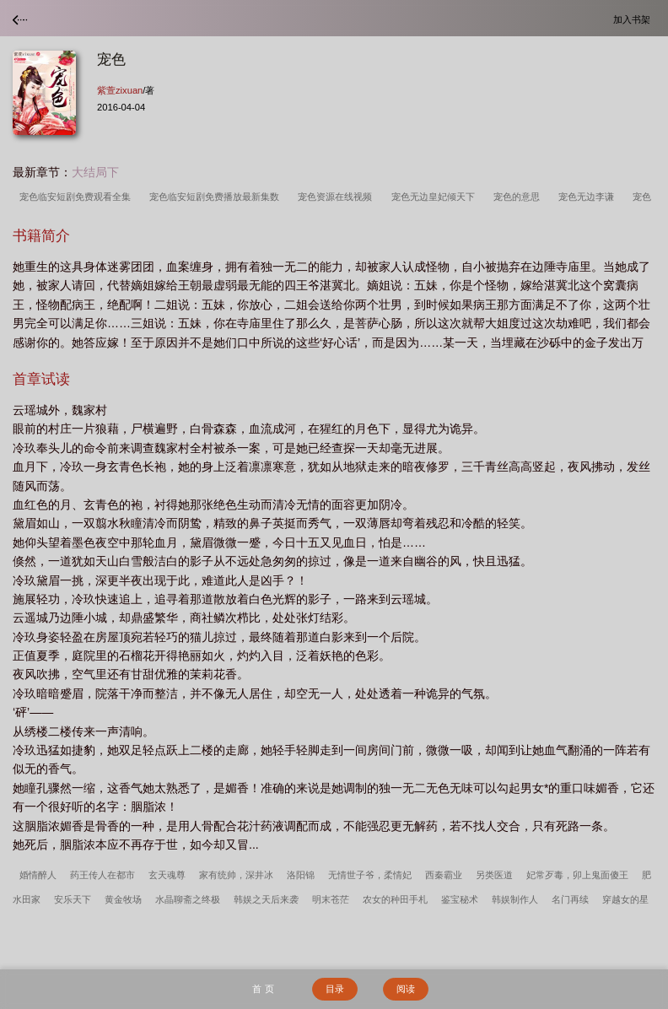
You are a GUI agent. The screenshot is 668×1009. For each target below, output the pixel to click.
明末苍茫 (330, 899)
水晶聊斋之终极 (187, 899)
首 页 (262, 989)
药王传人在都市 (102, 875)
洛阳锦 (301, 875)
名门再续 (570, 899)
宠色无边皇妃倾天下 (435, 197)
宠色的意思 (519, 197)
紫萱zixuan (120, 90)
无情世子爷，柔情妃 (370, 875)
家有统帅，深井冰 (236, 875)
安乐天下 (72, 899)
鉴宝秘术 (459, 899)
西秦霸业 (443, 875)
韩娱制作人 (515, 899)
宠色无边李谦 (588, 197)
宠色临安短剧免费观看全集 (77, 197)
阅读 (405, 989)
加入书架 (634, 19)
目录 (335, 989)
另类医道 (494, 875)
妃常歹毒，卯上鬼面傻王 (577, 875)
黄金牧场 (123, 899)
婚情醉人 (38, 875)
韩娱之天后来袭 (266, 899)
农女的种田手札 (395, 899)
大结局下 (95, 172)
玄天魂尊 (167, 875)
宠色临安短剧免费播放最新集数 (216, 197)
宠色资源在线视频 (337, 197)
